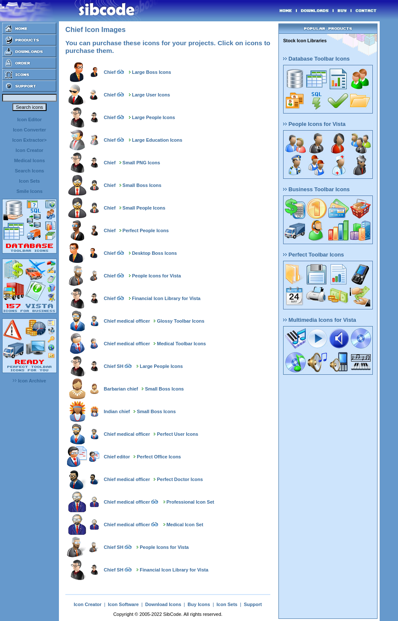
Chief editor (117, 456)
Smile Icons (29, 191)
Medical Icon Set (185, 524)
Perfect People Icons (146, 230)
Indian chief (117, 411)
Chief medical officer (127, 321)
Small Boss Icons (142, 185)
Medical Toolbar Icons (181, 343)
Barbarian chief (121, 388)
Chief (110, 72)
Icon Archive (29, 380)
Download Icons (163, 604)
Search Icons (29, 170)
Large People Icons (153, 117)
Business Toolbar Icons (316, 189)
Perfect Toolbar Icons (313, 254)
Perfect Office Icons (159, 456)
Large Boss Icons (151, 72)
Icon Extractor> (29, 140)
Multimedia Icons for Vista (319, 320)
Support (253, 604)
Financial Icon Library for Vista (166, 298)
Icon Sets (29, 181)
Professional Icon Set (190, 501)
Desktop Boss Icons (154, 253)
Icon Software (123, 604)
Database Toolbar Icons (316, 58)
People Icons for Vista (156, 275)
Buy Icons (198, 604)
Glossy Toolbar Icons (181, 321)
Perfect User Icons (178, 434)
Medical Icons (29, 160)
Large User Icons (151, 94)
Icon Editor (29, 119)
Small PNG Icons (141, 162)
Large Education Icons (157, 140)
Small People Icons (144, 207)
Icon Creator (30, 150)
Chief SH (113, 366)
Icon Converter (29, 129)
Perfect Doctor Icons (180, 479)
